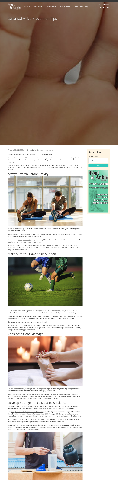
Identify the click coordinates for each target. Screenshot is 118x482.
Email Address (93, 156)
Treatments (50, 7)
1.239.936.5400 (104, 8)
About (26, 7)
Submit (98, 165)
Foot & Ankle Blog (81, 7)
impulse (36, 150)
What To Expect (65, 7)
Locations (37, 7)
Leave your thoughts (46, 150)
